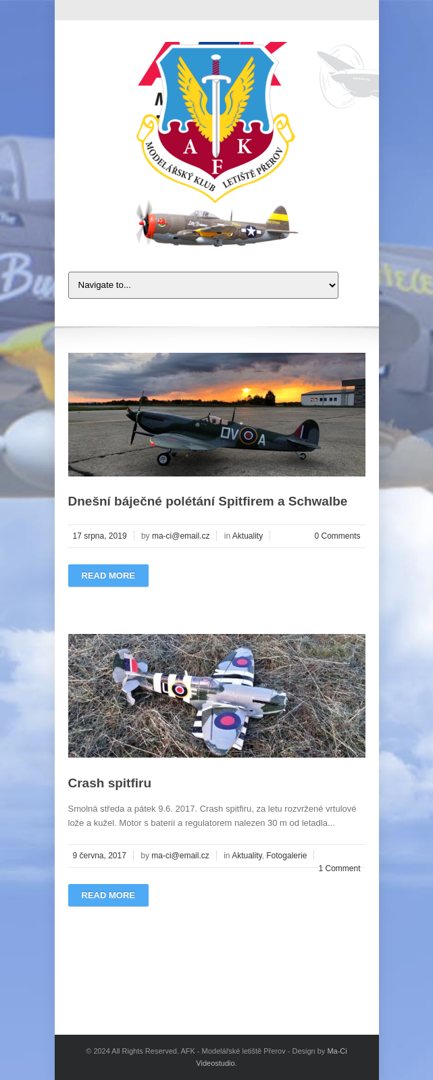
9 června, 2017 (99, 855)
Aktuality (247, 536)
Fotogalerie (286, 855)
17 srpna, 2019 (100, 536)
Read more (108, 575)
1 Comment (339, 868)
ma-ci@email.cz (181, 536)
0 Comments (337, 536)
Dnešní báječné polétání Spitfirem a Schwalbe (208, 501)
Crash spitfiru (110, 783)
